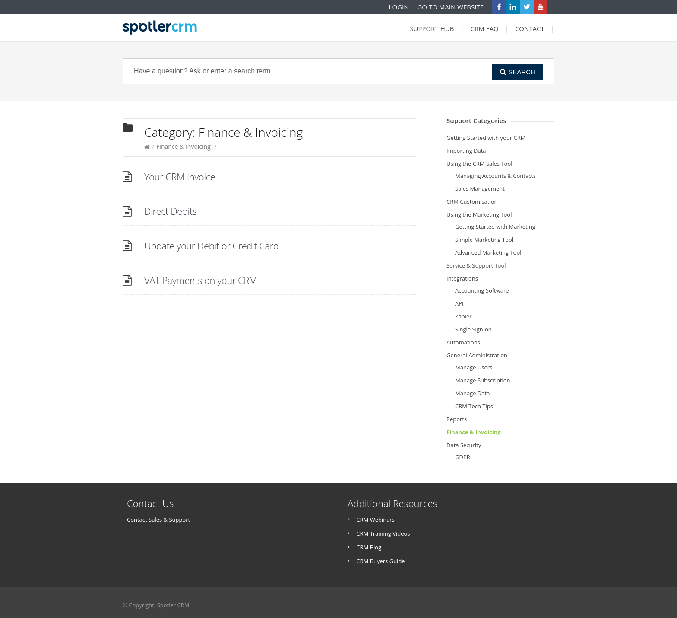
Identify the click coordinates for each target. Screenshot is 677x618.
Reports (456, 419)
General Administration (476, 355)
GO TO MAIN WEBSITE (450, 7)
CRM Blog (368, 547)
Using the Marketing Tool (479, 214)
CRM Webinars (375, 519)
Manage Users (473, 367)
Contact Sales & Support (158, 519)
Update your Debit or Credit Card (211, 245)
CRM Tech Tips (474, 406)
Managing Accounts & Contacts (495, 176)
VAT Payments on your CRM (200, 280)
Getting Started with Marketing (495, 226)
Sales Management (480, 188)
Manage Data (472, 393)
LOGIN (399, 7)
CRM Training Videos (383, 533)
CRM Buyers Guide (380, 561)
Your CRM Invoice (179, 176)
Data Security (463, 445)
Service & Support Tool (476, 265)
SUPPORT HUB (432, 28)
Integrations (462, 278)
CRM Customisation (472, 201)
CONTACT (529, 28)
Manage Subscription (482, 380)
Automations (463, 342)
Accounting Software (482, 290)
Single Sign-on (473, 329)
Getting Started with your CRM (486, 138)
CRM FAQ (485, 28)
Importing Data (466, 150)
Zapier (463, 316)
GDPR (462, 457)
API (459, 303)
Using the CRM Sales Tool (479, 163)
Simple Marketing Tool (484, 239)
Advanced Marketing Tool (488, 252)
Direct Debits (170, 211)
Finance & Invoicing (183, 146)
